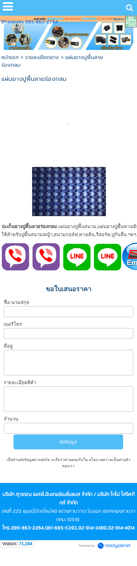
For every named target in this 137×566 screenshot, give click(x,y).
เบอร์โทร (13, 324)
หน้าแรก (10, 57)
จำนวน (11, 419)
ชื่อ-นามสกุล (16, 302)
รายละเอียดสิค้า (20, 382)
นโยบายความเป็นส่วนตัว (109, 460)
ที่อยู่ (8, 346)
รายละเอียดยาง (42, 57)
